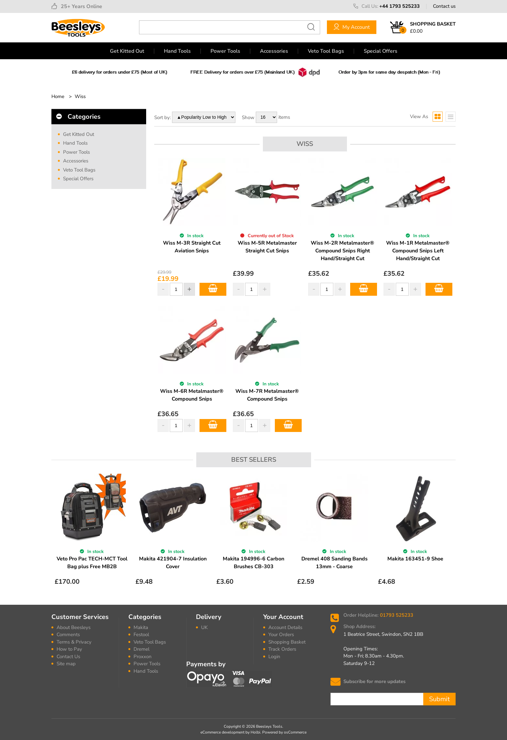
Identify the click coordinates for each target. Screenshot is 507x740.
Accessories (274, 51)
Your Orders (281, 634)
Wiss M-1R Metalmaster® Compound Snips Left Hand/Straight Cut (417, 250)
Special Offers (380, 51)
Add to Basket (213, 289)
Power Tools (225, 51)
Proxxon (143, 656)
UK (204, 627)
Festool (141, 634)
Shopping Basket (287, 642)
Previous (55, 534)
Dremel (141, 649)
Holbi (255, 732)
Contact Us (68, 656)
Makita (141, 627)
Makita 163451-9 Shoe (415, 558)
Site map (66, 663)
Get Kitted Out (127, 51)
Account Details (285, 627)
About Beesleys (74, 627)
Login (274, 656)
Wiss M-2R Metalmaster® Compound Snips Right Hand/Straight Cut (342, 250)
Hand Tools (177, 51)
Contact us (444, 6)
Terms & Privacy (74, 642)
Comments (68, 634)
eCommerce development (222, 732)
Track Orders (282, 649)
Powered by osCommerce (284, 732)
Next (451, 534)
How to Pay (69, 649)
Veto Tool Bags (326, 51)
